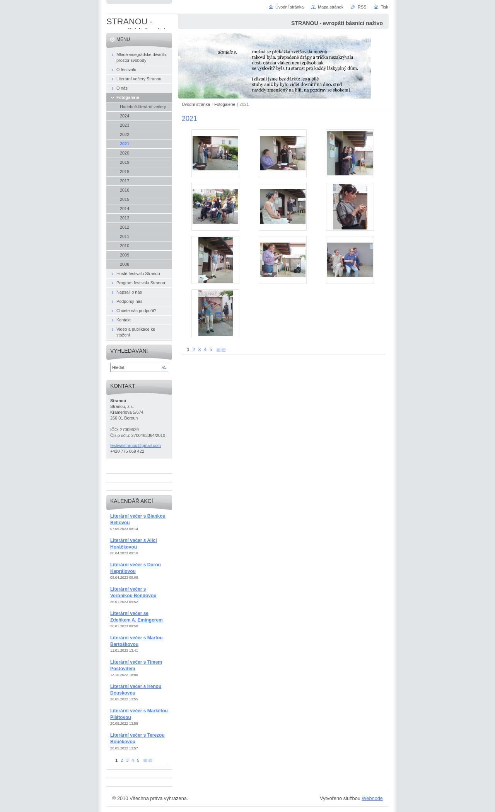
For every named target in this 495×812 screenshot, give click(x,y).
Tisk (384, 7)
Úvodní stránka (196, 104)
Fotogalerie (224, 104)
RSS (362, 7)
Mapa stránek (330, 7)
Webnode (372, 798)
